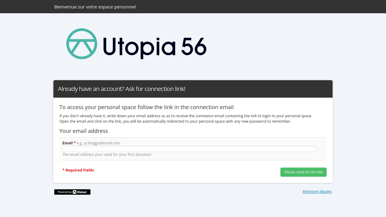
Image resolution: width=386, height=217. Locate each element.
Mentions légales (317, 191)
